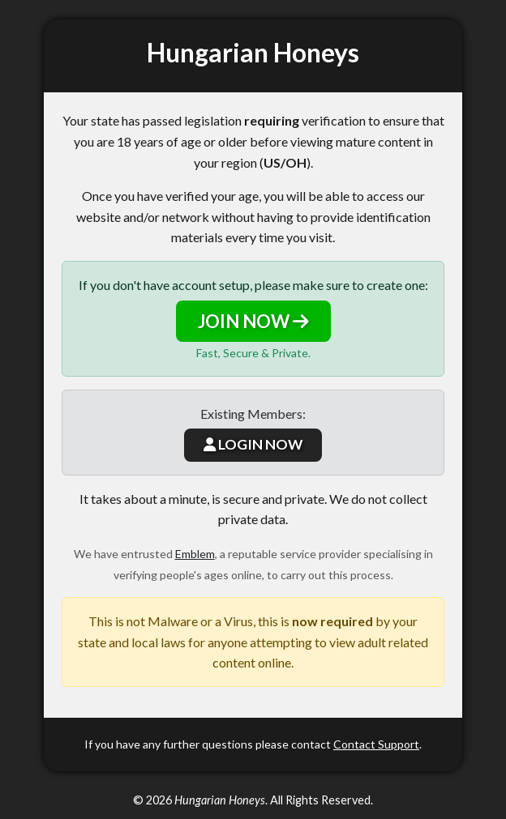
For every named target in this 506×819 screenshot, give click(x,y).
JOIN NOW (253, 321)
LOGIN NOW (253, 444)
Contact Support (376, 744)
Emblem (195, 554)
